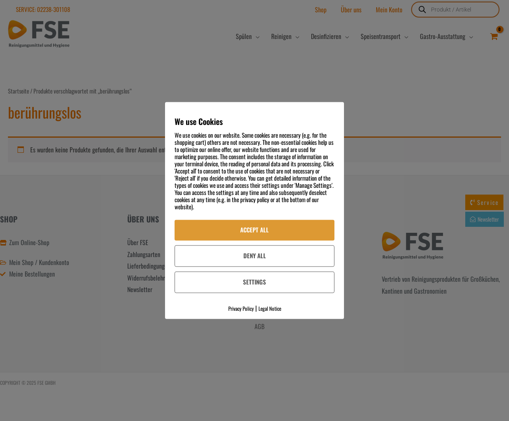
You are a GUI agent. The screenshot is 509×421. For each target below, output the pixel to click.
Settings (254, 281)
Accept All (254, 229)
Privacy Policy (241, 308)
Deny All (254, 255)
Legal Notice (269, 308)
